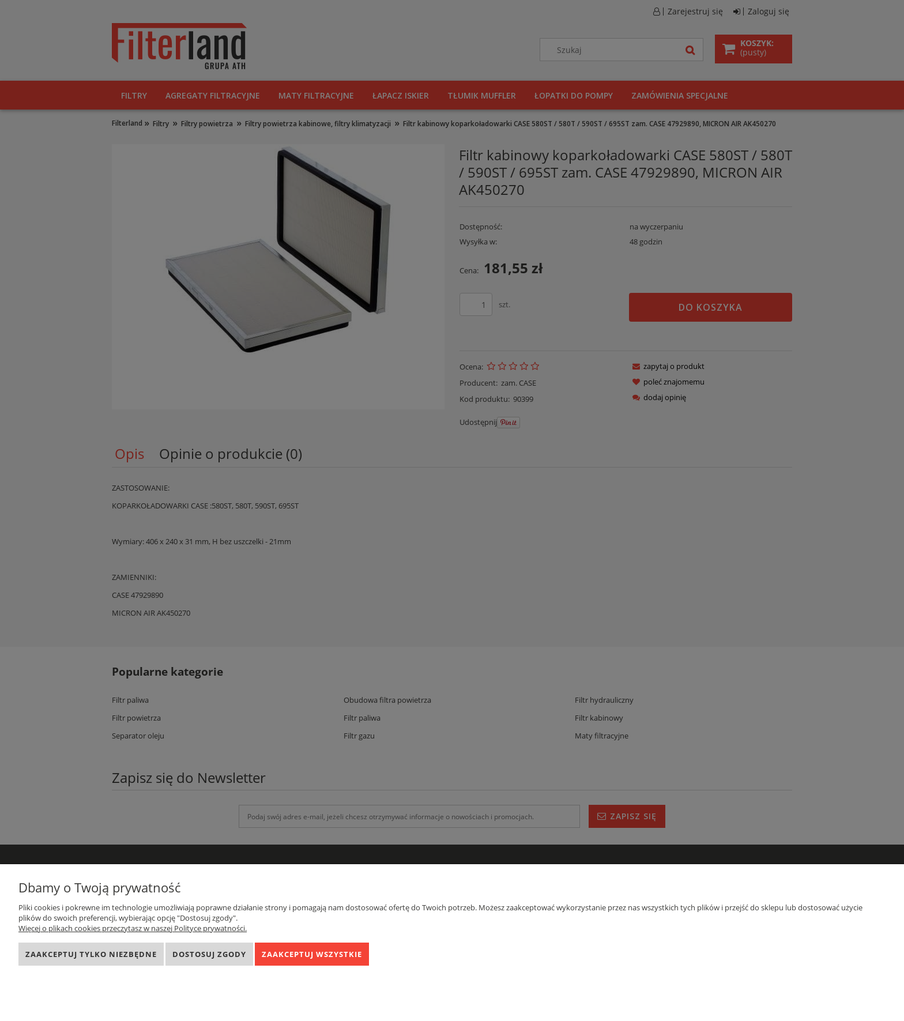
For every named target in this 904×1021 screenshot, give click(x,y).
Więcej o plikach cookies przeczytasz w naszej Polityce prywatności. (132, 928)
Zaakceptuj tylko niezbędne (91, 954)
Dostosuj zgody (209, 954)
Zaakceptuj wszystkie (312, 954)
